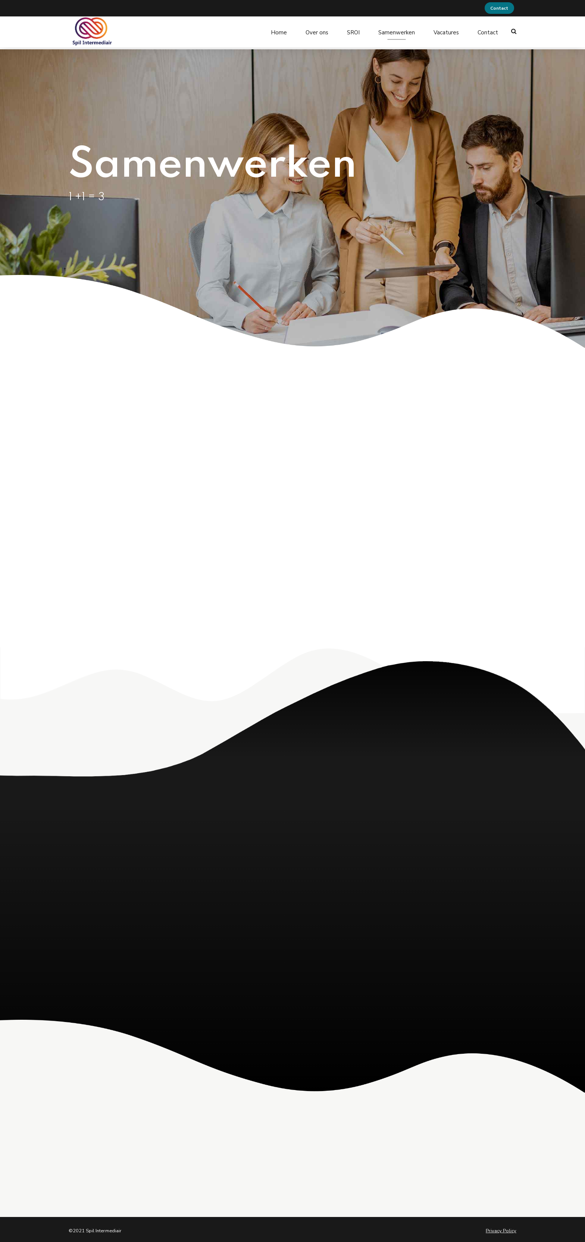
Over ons (317, 31)
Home (279, 31)
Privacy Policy (501, 1228)
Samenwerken (396, 31)
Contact (488, 31)
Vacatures (446, 31)
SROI (353, 31)
